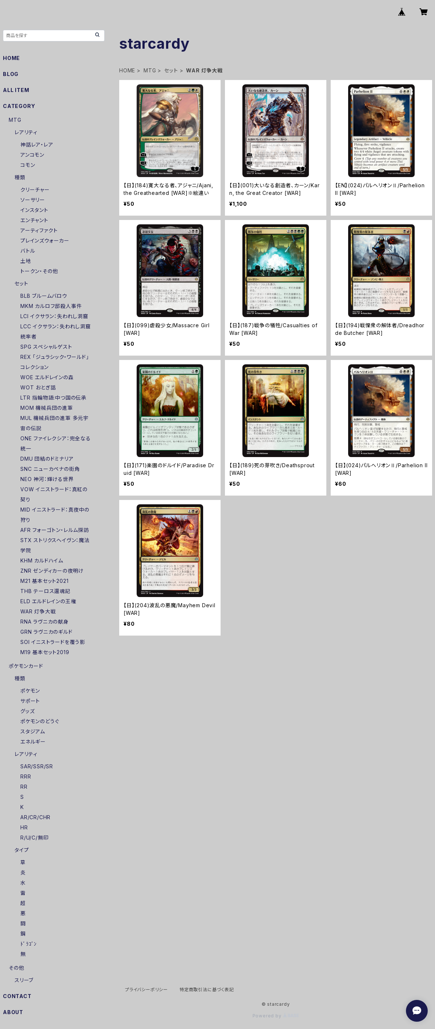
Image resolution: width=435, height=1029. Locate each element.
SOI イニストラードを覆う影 (52, 642)
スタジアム (32, 731)
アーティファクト (38, 230)
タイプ (22, 850)
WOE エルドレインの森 (47, 377)
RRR (25, 776)
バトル (27, 251)
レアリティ (26, 132)
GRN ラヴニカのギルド (46, 632)
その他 (16, 968)
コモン (27, 165)
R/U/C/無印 (34, 837)
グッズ (27, 711)
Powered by (276, 1015)
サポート (30, 701)
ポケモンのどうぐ (39, 721)
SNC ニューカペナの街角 (50, 469)
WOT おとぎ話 (38, 387)
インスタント (34, 210)
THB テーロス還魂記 (45, 591)
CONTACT (17, 996)
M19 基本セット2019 (44, 652)
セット (171, 70)
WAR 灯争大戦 (38, 611)
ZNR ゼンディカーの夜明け (52, 571)
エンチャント (34, 220)
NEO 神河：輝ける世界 (47, 479)
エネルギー (33, 741)
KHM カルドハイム (41, 560)
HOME (127, 70)
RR (24, 787)
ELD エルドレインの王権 (48, 601)
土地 (25, 261)
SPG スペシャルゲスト (46, 347)
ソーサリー (32, 200)
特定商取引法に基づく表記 (207, 989)
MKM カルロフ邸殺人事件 (51, 306)
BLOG (11, 74)
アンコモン (32, 155)
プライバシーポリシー (146, 989)
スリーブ (24, 980)
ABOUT (13, 1012)
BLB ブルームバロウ (43, 296)
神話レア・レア (36, 144)
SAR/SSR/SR (36, 766)
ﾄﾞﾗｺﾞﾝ (28, 944)
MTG (150, 70)
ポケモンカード (26, 666)
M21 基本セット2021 (44, 581)
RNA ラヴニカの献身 (44, 621)
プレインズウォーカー (44, 240)
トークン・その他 (39, 271)
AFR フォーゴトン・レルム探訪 (54, 530)
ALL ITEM (16, 90)
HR (24, 827)
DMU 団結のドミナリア (47, 459)
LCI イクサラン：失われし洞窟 (54, 316)
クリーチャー (35, 190)
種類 (20, 177)
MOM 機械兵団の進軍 (46, 408)
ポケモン (30, 691)
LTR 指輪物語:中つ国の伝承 (53, 398)
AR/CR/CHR (35, 817)
